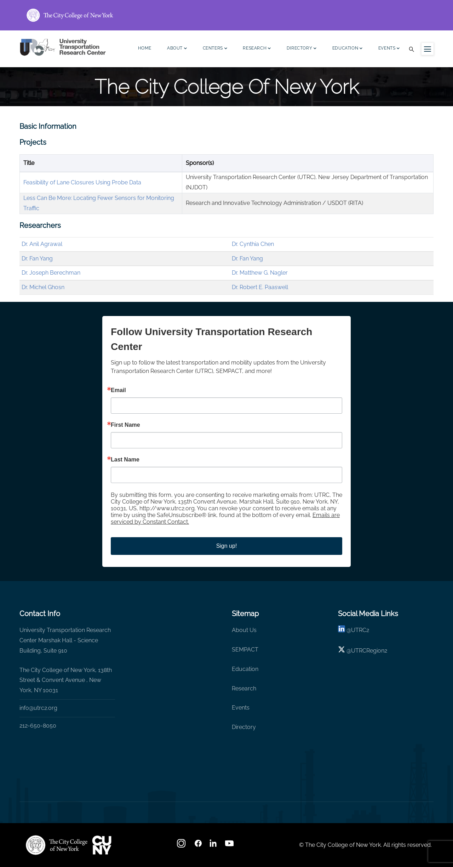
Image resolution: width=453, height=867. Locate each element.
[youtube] (230, 845)
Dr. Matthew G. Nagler (260, 272)
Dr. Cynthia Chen (253, 244)
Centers (215, 49)
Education (347, 49)
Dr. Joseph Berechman (51, 272)
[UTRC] (56, 845)
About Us (244, 630)
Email (118, 390)
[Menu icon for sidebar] (428, 49)
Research (257, 49)
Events (389, 49)
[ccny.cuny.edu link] (226, 15)
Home (144, 48)
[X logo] (341, 650)
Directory (302, 49)
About (177, 49)
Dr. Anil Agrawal (42, 244)
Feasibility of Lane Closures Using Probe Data (82, 182)
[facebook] (198, 845)
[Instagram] (182, 845)
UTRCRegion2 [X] (369, 650)
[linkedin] (341, 630)
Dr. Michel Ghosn (43, 287)
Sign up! (226, 546)
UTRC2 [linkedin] (360, 630)
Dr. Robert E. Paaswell (260, 287)
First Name (125, 425)
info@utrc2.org (38, 708)
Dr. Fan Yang (37, 258)
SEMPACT (245, 649)
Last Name (125, 460)
